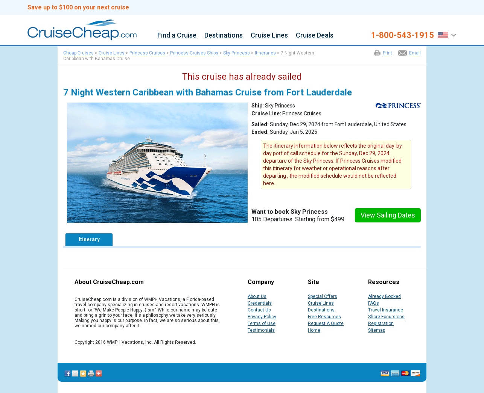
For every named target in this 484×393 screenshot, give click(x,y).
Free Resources (324, 316)
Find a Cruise (176, 35)
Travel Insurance (385, 310)
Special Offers (322, 296)
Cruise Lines (269, 35)
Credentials (260, 303)
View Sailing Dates (388, 215)
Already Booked (384, 296)
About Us (257, 296)
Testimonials (261, 330)
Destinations (223, 35)
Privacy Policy (262, 316)
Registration (381, 323)
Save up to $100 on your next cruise (78, 8)
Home (314, 330)
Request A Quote (326, 323)
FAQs (373, 303)
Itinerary (89, 239)
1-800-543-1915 (402, 35)
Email (415, 53)
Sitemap (376, 330)
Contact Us (259, 310)
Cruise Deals (314, 35)
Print (387, 53)
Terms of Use (261, 323)
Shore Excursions (386, 316)
